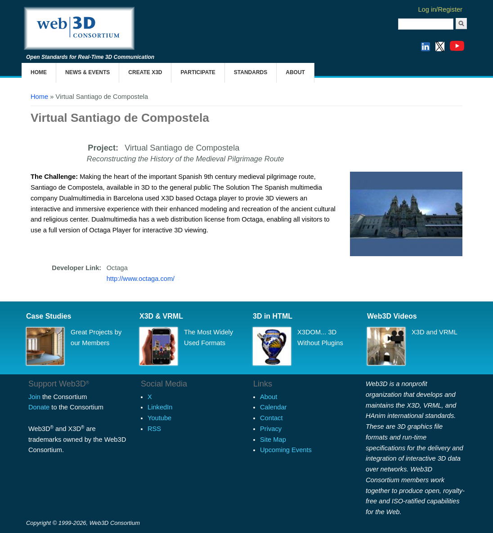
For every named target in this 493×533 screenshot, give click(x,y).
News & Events (87, 72)
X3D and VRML (434, 332)
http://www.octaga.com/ (141, 278)
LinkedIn (160, 407)
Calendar (273, 407)
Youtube (159, 418)
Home (39, 72)
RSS (154, 428)
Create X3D (145, 72)
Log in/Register (440, 9)
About (295, 72)
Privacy (271, 428)
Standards (250, 72)
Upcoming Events (286, 449)
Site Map (273, 439)
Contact (271, 418)
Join (34, 396)
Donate (38, 407)
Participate (197, 72)
